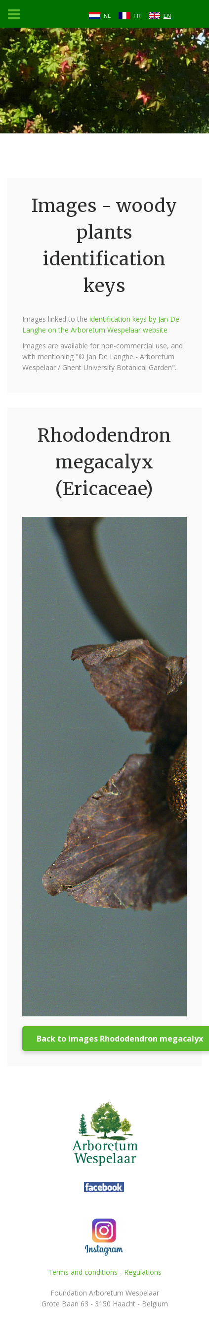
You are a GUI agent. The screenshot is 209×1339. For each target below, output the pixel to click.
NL (107, 16)
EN (167, 16)
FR (137, 16)
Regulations (143, 1272)
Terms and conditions (83, 1272)
